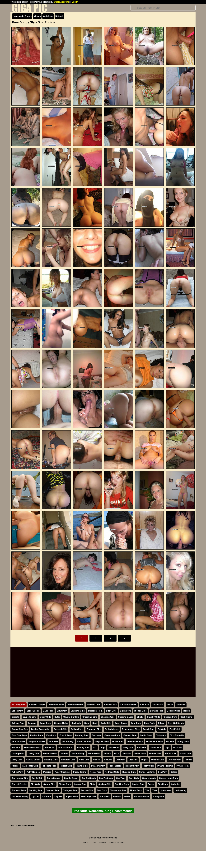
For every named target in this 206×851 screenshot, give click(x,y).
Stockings (163, 784)
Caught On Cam (71, 717)
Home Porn (117, 741)
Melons (107, 753)
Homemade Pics (135, 741)
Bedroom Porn (95, 711)
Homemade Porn (154, 741)
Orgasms (133, 759)
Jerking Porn (83, 747)
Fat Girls (162, 729)
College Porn (18, 723)
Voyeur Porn (72, 796)
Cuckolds (76, 723)
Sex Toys (120, 778)
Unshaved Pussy (20, 796)
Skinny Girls (49, 784)
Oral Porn (120, 759)
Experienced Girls (131, 729)
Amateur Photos (75, 704)
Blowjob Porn (156, 711)
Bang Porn (48, 711)
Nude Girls (84, 759)
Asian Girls (157, 704)
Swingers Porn (70, 790)
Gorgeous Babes (36, 741)
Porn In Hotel (115, 766)
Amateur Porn (94, 704)
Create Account (61, 2)
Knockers (141, 747)
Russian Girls (129, 772)
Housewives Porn (32, 747)
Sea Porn (162, 772)
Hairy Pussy (67, 741)
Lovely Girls (33, 753)
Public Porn (17, 772)
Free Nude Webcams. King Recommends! (102, 811)
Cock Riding (186, 717)
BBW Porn (62, 711)
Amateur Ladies (56, 704)
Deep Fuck (149, 723)
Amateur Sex (110, 704)
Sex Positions (106, 778)
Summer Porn (53, 790)
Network (59, 16)
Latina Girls (155, 747)
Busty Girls (45, 717)
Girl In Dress (146, 735)
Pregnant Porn (132, 766)
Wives (127, 796)
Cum (86, 723)
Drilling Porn (77, 729)
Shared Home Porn (168, 778)
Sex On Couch (89, 778)
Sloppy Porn (80, 784)
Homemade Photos (22, 16)
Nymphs (108, 759)
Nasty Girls (17, 759)
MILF (116, 753)
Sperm (151, 784)
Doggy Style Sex (20, 729)
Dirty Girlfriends (176, 723)
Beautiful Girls (78, 711)
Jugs (102, 747)
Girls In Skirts (18, 741)
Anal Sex (144, 704)
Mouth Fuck (170, 753)
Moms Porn (140, 753)
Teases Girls (87, 790)
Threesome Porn (118, 790)
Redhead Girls (112, 772)
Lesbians (177, 747)
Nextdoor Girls (68, 759)
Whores (117, 796)
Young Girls (158, 796)
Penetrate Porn (49, 766)
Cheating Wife (107, 717)
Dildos (161, 723)
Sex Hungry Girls (20, 778)
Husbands (50, 747)
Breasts (15, 717)
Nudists (96, 759)
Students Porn (19, 790)
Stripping (175, 784)
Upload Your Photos (99, 838)
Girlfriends (161, 735)
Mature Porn (94, 753)
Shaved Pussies (19, 784)
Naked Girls (185, 753)
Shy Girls (35, 784)
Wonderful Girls (141, 796)
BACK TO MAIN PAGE (22, 825)
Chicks (140, 717)
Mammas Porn (50, 753)
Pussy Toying (79, 772)
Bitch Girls (111, 711)
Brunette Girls (29, 717)
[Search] (163, 7)
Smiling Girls (104, 784)
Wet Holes (105, 796)
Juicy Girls (113, 747)
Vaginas (58, 796)
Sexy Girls (134, 778)
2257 (93, 842)
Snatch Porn (138, 784)
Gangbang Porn (112, 735)
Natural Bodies (33, 759)
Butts (57, 717)
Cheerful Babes (125, 717)
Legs (167, 747)
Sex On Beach (71, 778)
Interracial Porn (65, 747)
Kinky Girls (128, 747)
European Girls (94, 729)
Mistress (126, 753)
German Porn (129, 735)
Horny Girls (183, 741)
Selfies (174, 772)
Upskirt (35, 796)
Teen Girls (102, 790)
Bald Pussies (33, 711)
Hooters (170, 741)
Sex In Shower (54, 778)
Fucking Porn (81, 735)
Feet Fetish (174, 729)
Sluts (92, 784)
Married (64, 753)
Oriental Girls (157, 759)
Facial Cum (148, 729)
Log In (75, 2)
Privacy (102, 842)
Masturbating (77, 753)
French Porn (66, 735)
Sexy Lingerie (149, 778)
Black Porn (125, 711)
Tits (147, 790)
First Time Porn (19, 735)
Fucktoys (96, 735)
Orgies (144, 759)
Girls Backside (177, 735)
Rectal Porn (95, 772)
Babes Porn (17, 711)
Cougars (32, 723)
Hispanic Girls (102, 741)
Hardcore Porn (84, 741)
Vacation (46, 796)
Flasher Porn (36, 735)
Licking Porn (18, 753)
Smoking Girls (122, 784)
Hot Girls (16, 747)
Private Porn (182, 766)
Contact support (116, 842)
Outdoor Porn (174, 759)
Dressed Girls (60, 729)
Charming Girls (89, 717)
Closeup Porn (170, 717)
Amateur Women (128, 704)
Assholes (180, 704)
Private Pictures (165, 766)
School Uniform (146, 772)
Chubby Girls (153, 717)
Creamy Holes (61, 723)
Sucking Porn (35, 790)
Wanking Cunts (88, 796)
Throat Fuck (136, 790)
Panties (188, 759)
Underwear (165, 790)
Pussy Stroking (62, 772)
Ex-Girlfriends (111, 729)
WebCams (48, 16)
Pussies (47, 772)
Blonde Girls (140, 711)
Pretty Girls (148, 766)
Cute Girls (136, 723)
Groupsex (53, 741)
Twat (154, 790)
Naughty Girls (51, 759)
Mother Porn (155, 753)
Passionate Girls (30, 766)
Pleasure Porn (98, 766)
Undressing (180, 790)
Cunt (94, 723)
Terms (85, 842)
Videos (37, 16)
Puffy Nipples (33, 772)
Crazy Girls (45, 723)
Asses (170, 704)
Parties (15, 766)
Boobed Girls (173, 711)
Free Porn (51, 735)
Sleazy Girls (65, 784)
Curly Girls (106, 723)
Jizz (95, 747)
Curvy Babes (121, 723)
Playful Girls (82, 766)
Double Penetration (40, 729)
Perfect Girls (66, 766)
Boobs (186, 711)
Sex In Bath (37, 778)
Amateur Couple (37, 704)
